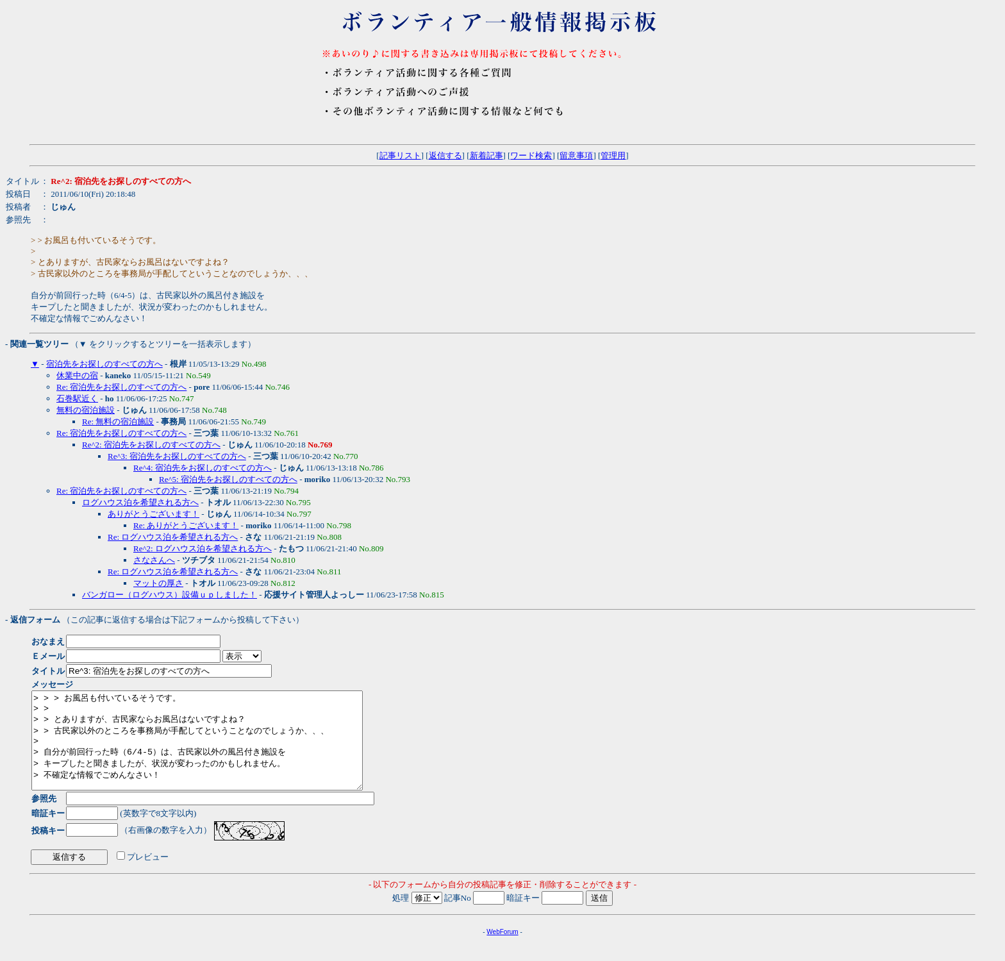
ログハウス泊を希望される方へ (140, 502)
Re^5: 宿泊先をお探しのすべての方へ (228, 479)
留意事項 (576, 155)
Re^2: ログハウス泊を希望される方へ (202, 548)
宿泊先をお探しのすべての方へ (104, 364)
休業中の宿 (77, 375)
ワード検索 (531, 155)
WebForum (502, 951)
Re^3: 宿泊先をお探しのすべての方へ (177, 456)
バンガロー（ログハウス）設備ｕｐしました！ (169, 594)
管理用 (613, 155)
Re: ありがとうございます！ (185, 525)
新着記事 (486, 155)
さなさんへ (154, 560)
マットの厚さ (158, 583)
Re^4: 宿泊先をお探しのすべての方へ (202, 467)
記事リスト (400, 155)
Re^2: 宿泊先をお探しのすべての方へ (151, 444)
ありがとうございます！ (153, 514)
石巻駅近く (77, 398)
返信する (445, 155)
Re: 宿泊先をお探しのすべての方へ (121, 387)
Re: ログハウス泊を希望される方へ (173, 537)
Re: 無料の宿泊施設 (118, 421)
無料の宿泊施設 (85, 410)
